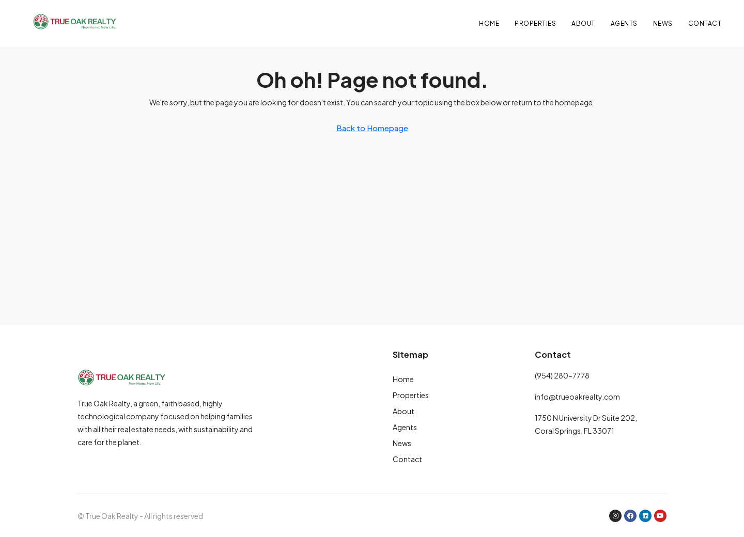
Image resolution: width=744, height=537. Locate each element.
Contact (705, 23)
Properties (535, 23)
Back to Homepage (372, 128)
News (663, 23)
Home (489, 23)
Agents (624, 23)
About (583, 23)
